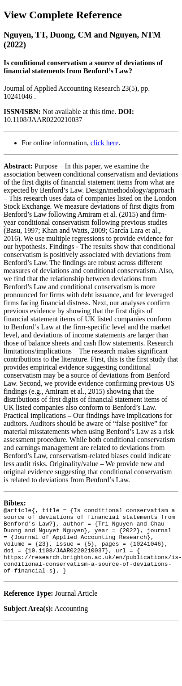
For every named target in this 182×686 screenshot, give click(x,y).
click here (105, 143)
